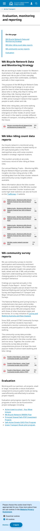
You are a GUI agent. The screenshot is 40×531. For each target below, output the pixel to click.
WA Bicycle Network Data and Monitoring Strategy (17, 40)
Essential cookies (13, 516)
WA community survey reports (18, 49)
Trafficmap (11, 194)
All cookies (10, 519)
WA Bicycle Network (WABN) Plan (18, 414)
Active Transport (8, 9)
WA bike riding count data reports (19, 45)
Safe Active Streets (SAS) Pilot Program (20, 422)
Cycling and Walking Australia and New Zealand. (20, 314)
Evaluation (10, 53)
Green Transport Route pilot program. (20, 425)
